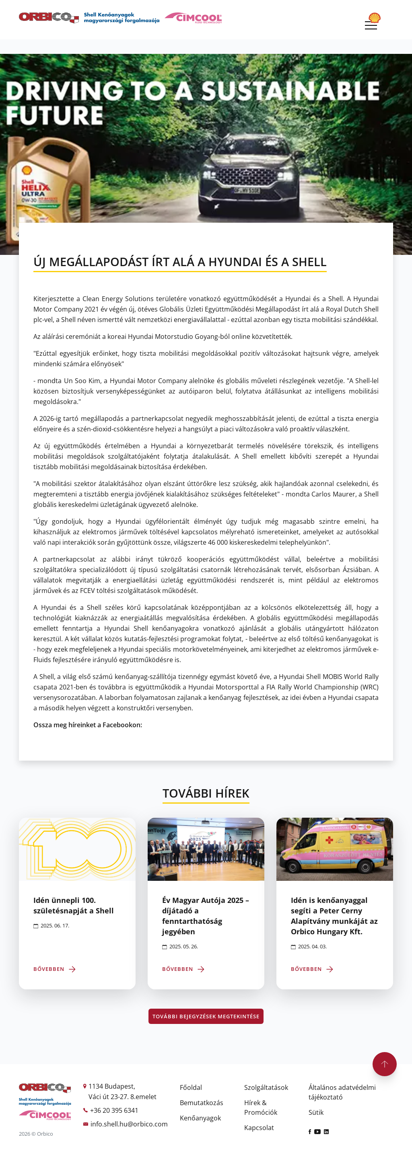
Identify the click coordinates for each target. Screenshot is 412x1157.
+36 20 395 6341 (114, 1110)
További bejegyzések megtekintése (206, 1016)
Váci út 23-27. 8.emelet (123, 1096)
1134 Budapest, (112, 1086)
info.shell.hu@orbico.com (129, 1124)
